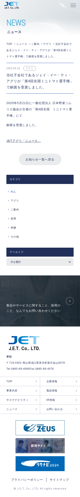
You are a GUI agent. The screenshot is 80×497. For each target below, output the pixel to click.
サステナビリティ (17, 399)
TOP (9, 381)
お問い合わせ (55, 409)
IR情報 (51, 399)
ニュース (11, 409)
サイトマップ (59, 479)
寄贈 (13, 227)
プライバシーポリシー (27, 479)
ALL (13, 191)
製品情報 (52, 390)
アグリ (15, 200)
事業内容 (11, 390)
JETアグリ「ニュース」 (23, 141)
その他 (15, 236)
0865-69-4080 (20, 368)
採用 (13, 218)
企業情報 (52, 381)
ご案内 (15, 209)
